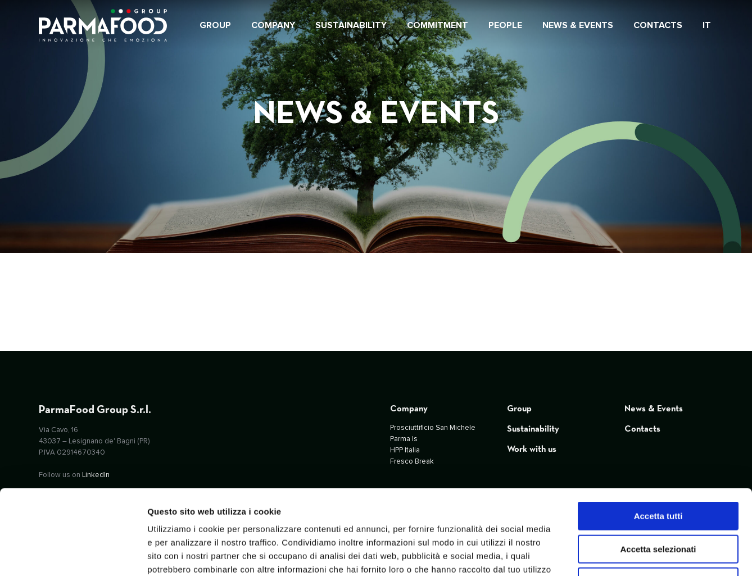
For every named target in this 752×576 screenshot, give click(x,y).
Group (519, 409)
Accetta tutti (658, 438)
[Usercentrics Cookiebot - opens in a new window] (73, 554)
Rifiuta (658, 504)
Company (409, 409)
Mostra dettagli (591, 554)
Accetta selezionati (658, 472)
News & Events (653, 409)
